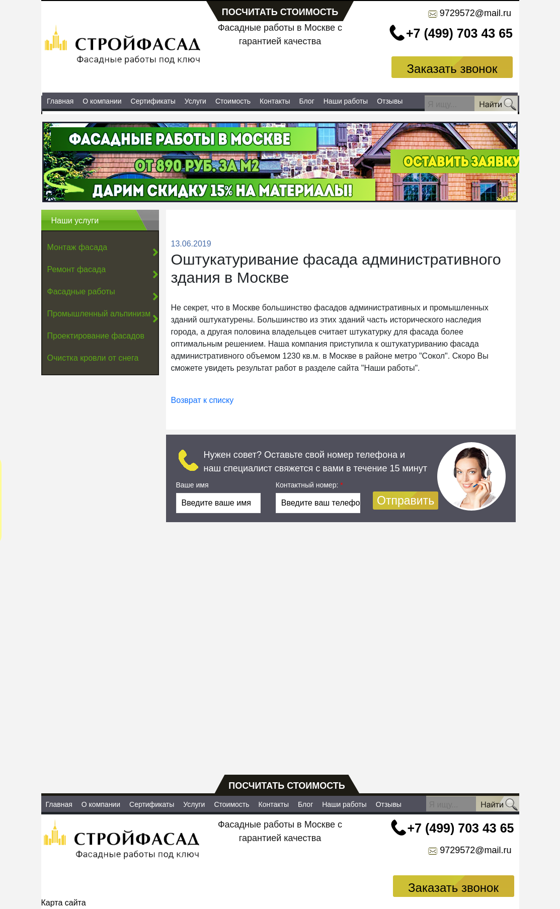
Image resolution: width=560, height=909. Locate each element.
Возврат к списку (202, 400)
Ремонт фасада (76, 269)
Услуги (195, 101)
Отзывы (390, 101)
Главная (60, 101)
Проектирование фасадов (95, 336)
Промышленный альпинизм (99, 313)
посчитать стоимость (280, 12)
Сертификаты (153, 101)
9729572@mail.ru (475, 13)
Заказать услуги (279, 66)
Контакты (275, 101)
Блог (306, 101)
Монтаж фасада (77, 247)
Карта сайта (63, 902)
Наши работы (346, 101)
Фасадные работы (81, 291)
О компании (102, 101)
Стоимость (233, 101)
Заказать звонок (452, 68)
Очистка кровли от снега (93, 358)
